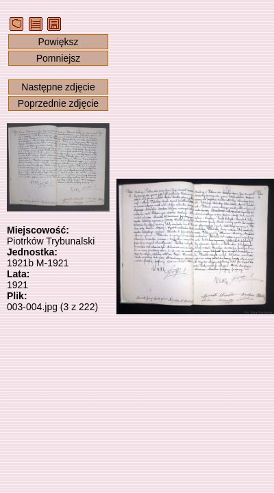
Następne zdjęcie (58, 86)
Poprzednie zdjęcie (58, 103)
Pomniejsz (58, 58)
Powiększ (58, 41)
